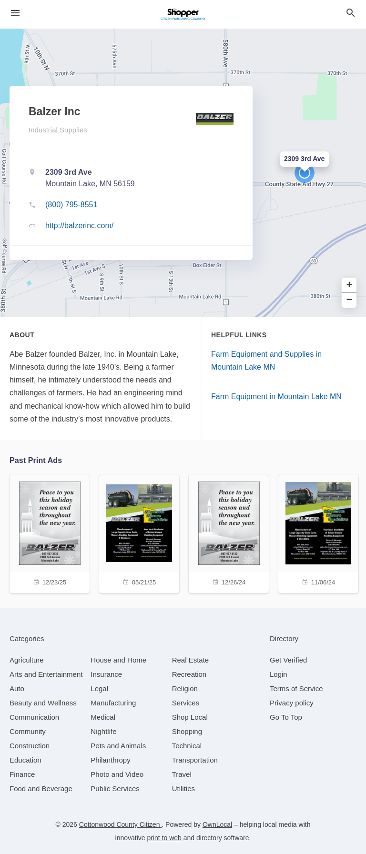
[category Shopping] (187, 731)
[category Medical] (103, 717)
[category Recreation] (189, 674)
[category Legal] (99, 688)
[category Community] (28, 731)
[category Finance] (22, 774)
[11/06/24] (318, 532)
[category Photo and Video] (117, 774)
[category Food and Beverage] (41, 788)
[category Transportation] (195, 760)
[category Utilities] (183, 788)
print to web (164, 838)
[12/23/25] (49, 532)
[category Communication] (34, 717)
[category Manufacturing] (113, 703)
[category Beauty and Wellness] (43, 703)
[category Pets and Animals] (118, 746)
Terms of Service (296, 688)
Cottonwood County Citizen (120, 824)
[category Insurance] (106, 674)
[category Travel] (182, 774)
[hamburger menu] (15, 13)
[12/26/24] (228, 532)
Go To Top (286, 717)
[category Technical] (187, 746)
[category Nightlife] (103, 731)
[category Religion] (185, 688)
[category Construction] (30, 746)
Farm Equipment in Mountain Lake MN (276, 396)
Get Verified (288, 660)
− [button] (349, 300)
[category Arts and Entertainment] (46, 674)
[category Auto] (17, 688)
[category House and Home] (118, 660)
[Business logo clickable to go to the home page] (183, 14)
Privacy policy (292, 703)
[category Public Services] (115, 788)
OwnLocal (217, 824)
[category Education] (25, 760)
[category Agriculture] (27, 660)
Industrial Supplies (58, 130)
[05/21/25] (139, 532)
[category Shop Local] (190, 717)
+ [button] (349, 285)
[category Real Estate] (190, 660)
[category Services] (186, 703)
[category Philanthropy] (110, 760)
